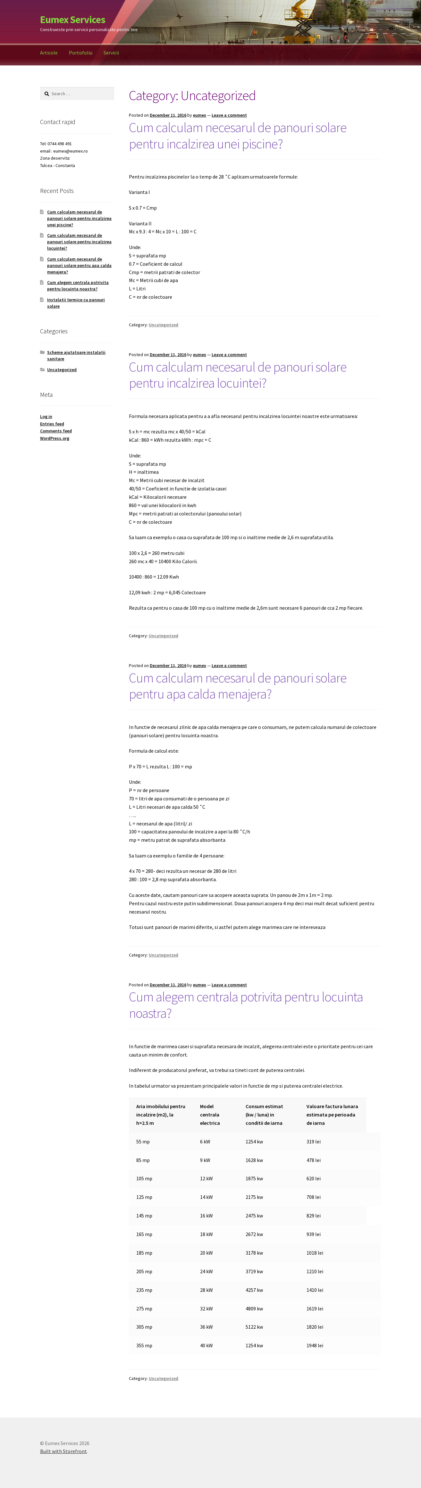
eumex (199, 115)
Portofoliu (80, 52)
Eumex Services (72, 19)
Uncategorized (163, 325)
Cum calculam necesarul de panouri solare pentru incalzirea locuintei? (238, 374)
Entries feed (52, 424)
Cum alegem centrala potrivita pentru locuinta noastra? (246, 1004)
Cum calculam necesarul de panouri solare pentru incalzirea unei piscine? (238, 135)
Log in (46, 416)
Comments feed (56, 431)
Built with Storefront (63, 1451)
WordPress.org (54, 438)
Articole (49, 52)
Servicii (111, 52)
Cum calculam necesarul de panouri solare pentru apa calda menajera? (238, 685)
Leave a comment (229, 115)
